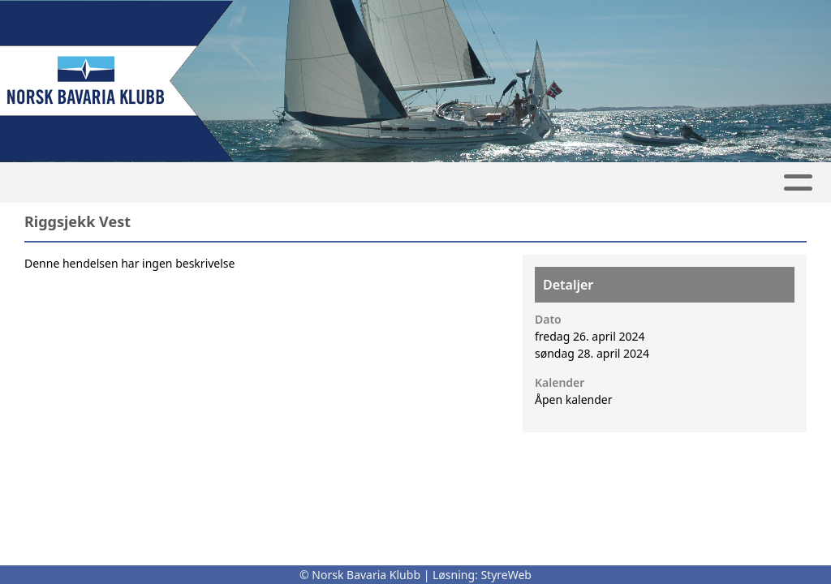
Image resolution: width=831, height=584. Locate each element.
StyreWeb (506, 574)
